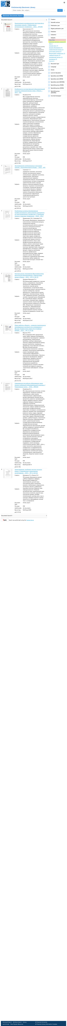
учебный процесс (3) (54, 55)
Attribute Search (17, 1022)
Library (25, 1022)
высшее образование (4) (55, 47)
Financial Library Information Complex (47, 1024)
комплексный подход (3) (56, 57)
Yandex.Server (30, 520)
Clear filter (52, 40)
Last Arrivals (6, 1024)
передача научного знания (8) (57, 42)
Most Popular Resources (16, 1024)
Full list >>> (51, 61)
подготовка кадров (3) (55, 51)
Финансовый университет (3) (57, 53)
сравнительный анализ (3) (56, 49)
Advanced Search (7, 1022)
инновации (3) (53, 59)
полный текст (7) (53, 46)
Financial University (42, 1022)
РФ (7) (51, 44)
